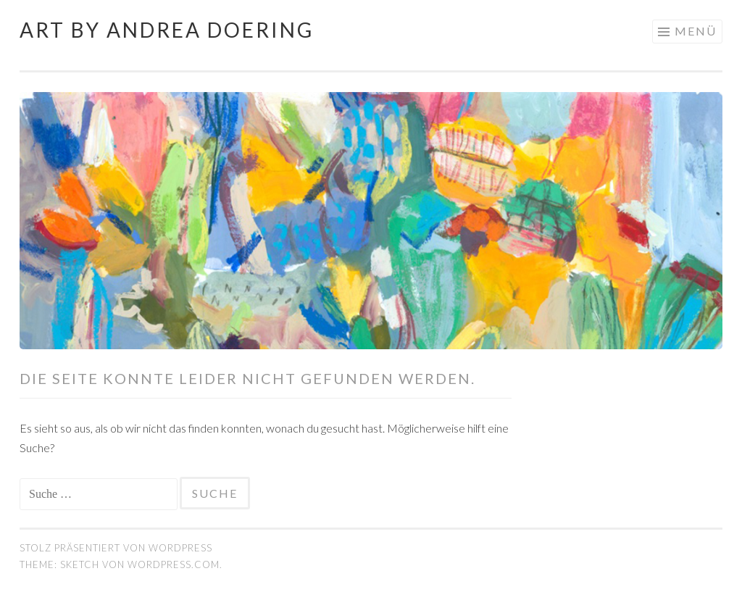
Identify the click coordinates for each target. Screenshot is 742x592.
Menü (696, 31)
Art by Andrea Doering (167, 29)
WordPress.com (174, 564)
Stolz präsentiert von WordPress (116, 548)
